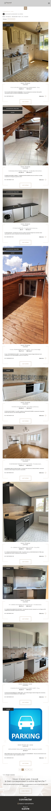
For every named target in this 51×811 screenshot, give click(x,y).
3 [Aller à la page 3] (28, 769)
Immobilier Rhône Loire (6, 11)
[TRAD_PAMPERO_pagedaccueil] (8, 4)
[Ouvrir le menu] (49, 3)
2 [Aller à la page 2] (25, 769)
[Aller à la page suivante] (31, 769)
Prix (9, 19)
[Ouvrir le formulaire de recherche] (25, 8)
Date (13, 19)
